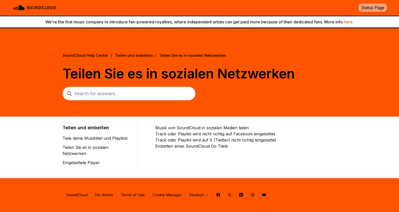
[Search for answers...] (129, 93)
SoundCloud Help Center (85, 55)
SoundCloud (77, 194)
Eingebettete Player (81, 162)
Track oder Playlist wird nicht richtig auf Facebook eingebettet (215, 133)
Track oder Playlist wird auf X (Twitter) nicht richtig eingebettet (215, 140)
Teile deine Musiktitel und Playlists (95, 138)
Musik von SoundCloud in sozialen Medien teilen (202, 127)
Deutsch (199, 194)
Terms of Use (133, 194)
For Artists (104, 194)
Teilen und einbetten (134, 55)
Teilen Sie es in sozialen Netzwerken (192, 55)
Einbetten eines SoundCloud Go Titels (191, 146)
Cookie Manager (166, 194)
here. (349, 21)
